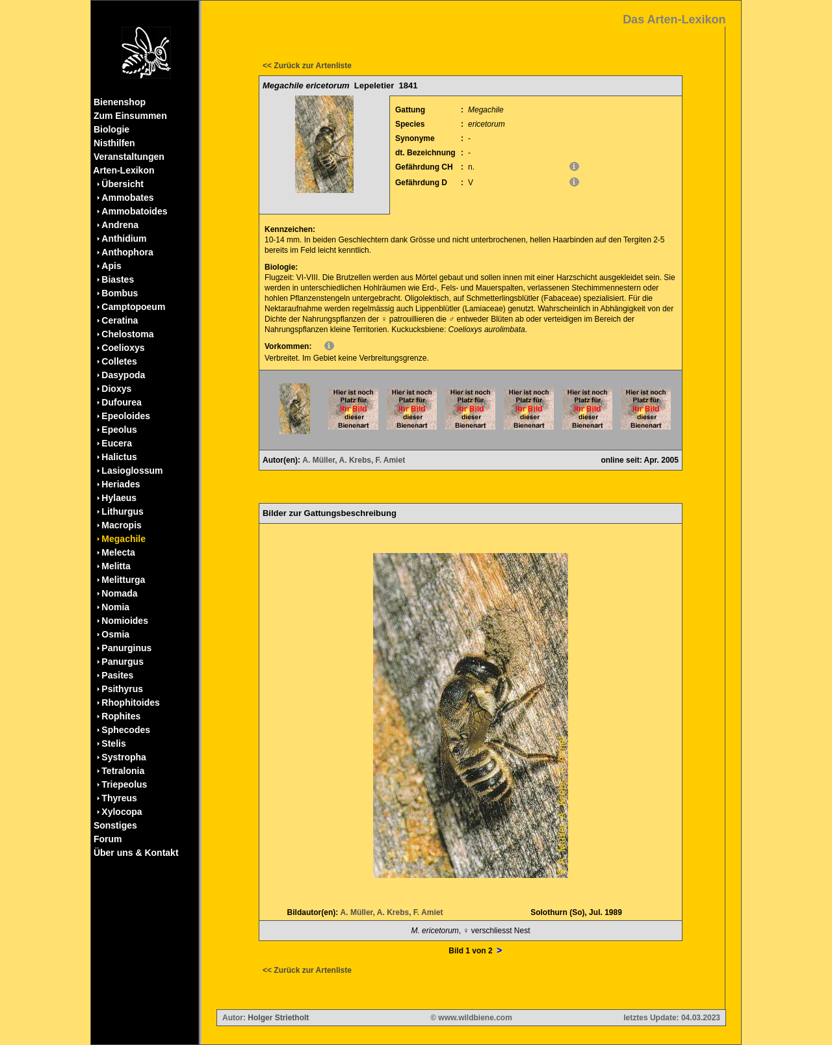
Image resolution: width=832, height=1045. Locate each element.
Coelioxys (122, 347)
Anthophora (127, 252)
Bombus (119, 293)
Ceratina (119, 320)
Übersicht (122, 184)
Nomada (119, 593)
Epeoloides (125, 416)
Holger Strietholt (278, 1017)
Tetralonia (122, 771)
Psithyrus (122, 689)
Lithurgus (122, 511)
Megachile (123, 539)
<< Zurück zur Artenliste (307, 65)
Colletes (118, 361)
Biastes (117, 279)
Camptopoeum (133, 307)
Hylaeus (118, 498)
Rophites (120, 716)
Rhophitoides (130, 702)
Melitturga (123, 579)
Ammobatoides (134, 211)
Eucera (116, 443)
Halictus (118, 457)
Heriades (120, 484)
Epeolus (118, 429)
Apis (111, 266)
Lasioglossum (131, 470)
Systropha (123, 757)
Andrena (119, 225)
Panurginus (126, 648)
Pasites (117, 675)
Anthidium (123, 238)
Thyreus (118, 798)
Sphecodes (125, 730)
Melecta (118, 552)
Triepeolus (124, 784)
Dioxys (116, 388)
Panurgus (122, 661)
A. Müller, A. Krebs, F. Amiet (353, 460)
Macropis (121, 525)
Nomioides (124, 620)
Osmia (115, 634)
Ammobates (127, 197)
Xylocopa (121, 811)
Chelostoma (127, 334)
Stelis (113, 743)
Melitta (115, 566)
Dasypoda (123, 375)
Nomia (115, 607)
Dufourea (121, 402)
